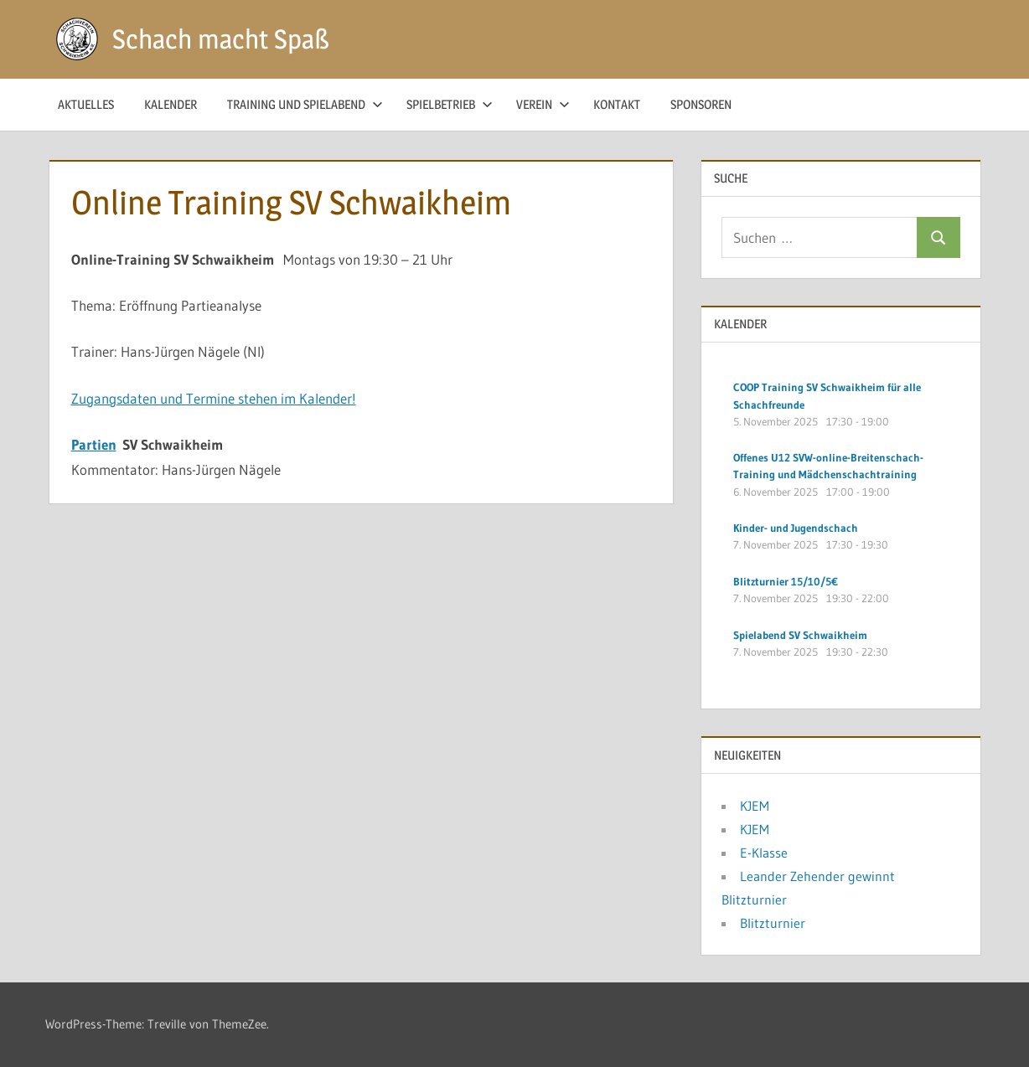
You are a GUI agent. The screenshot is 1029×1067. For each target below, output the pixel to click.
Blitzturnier (772, 923)
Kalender (170, 104)
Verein (543, 104)
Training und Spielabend (305, 104)
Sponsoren (701, 104)
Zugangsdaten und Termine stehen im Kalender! (213, 398)
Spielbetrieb (449, 104)
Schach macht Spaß (220, 39)
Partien (93, 444)
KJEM (754, 805)
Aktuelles (86, 104)
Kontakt (616, 104)
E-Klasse (764, 852)
